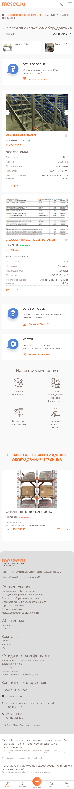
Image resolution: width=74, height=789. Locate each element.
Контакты (6, 644)
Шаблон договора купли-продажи (20, 675)
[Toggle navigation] (70, 3)
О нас (5, 641)
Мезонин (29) (21, 44)
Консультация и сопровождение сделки (23, 660)
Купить (5, 629)
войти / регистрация (16, 690)
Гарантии (7, 668)
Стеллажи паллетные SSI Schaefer (30, 240)
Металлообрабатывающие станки (20, 613)
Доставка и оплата (12, 664)
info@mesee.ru (13, 697)
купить (10, 186)
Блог (4, 648)
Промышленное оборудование (18, 591)
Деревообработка (12, 609)
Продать (6, 625)
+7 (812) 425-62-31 (15, 718)
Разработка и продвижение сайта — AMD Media (22, 758)
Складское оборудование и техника (21, 598)
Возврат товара (10, 671)
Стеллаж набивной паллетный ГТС (29, 512)
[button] (67, 112)
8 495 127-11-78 (14, 707)
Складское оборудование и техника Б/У (23, 595)
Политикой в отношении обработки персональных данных (26, 772)
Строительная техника (13, 606)
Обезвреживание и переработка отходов (24, 602)
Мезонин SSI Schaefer (21, 135)
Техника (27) (61, 44)
